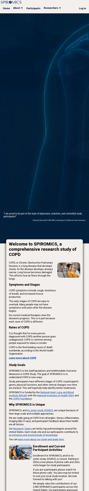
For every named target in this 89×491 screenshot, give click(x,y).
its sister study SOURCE (40, 410)
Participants (33, 8)
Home (6, 8)
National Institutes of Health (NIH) (55, 395)
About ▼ (18, 7)
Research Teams (22, 428)
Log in (82, 8)
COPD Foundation (22, 398)
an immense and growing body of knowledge (33, 435)
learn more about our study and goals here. (41, 439)
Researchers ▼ (52, 7)
